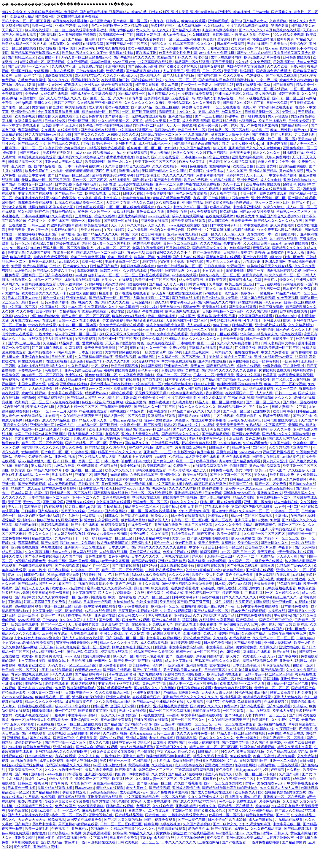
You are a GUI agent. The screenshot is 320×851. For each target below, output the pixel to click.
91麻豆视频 (74, 348)
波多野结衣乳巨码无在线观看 (167, 98)
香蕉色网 (41, 783)
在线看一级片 (64, 252)
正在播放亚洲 (146, 53)
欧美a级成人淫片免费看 (262, 57)
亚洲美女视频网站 (147, 692)
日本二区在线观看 (199, 525)
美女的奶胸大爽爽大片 (164, 633)
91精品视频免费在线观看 (106, 148)
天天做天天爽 (234, 234)
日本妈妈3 (150, 565)
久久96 (124, 139)
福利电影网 (67, 352)
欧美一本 (48, 615)
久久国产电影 (280, 443)
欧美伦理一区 (103, 143)
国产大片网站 (282, 134)
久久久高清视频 (37, 552)
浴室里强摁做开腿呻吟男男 (273, 39)
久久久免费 (25, 311)
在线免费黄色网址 (32, 80)
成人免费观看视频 (204, 211)
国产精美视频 (160, 788)
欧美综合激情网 (31, 479)
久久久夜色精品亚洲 (266, 828)
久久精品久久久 (287, 593)
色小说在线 (74, 375)
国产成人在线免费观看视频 (196, 624)
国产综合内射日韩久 (147, 80)
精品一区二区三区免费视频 (42, 443)
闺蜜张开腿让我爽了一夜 (245, 270)
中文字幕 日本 (213, 270)
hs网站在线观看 (121, 393)
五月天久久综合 (15, 425)
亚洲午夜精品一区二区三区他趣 (201, 239)
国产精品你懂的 (294, 842)
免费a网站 (297, 66)
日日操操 (28, 511)
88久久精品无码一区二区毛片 (121, 121)
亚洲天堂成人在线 (150, 211)
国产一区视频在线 (180, 656)
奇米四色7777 (65, 711)
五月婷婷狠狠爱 (60, 189)
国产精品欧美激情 (248, 642)
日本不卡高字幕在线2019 (83, 166)
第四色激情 (280, 25)
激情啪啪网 (30, 452)
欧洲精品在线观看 (257, 697)
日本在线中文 (188, 425)
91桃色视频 (243, 692)
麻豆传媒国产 (128, 715)
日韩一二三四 (286, 393)
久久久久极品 (211, 243)
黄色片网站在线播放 (192, 193)
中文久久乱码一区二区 (190, 207)
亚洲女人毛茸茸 (118, 697)
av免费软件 (276, 252)
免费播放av (182, 466)
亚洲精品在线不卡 (42, 352)
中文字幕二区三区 (22, 307)
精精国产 (18, 488)
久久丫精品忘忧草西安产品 (89, 289)
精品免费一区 (307, 84)
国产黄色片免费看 (168, 180)
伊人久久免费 (143, 202)
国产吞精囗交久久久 (172, 747)
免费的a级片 (140, 534)
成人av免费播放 (174, 35)
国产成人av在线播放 (188, 257)
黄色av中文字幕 (154, 683)
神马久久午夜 (59, 80)
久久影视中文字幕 (224, 193)
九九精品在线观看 (283, 239)
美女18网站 (244, 470)
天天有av (309, 30)
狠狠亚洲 (194, 230)
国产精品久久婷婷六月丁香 (244, 103)
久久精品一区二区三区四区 (265, 534)
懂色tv (90, 375)
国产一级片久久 (120, 162)
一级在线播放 (25, 234)
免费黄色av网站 (40, 456)
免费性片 (289, 112)
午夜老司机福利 (303, 515)
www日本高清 (142, 329)
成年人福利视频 (70, 284)
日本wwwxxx (84, 788)
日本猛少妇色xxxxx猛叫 (233, 583)
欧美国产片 (261, 720)
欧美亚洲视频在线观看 (32, 198)
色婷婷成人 (255, 75)
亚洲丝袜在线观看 (98, 774)
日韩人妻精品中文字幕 (278, 343)
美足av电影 (170, 84)
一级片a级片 (175, 665)
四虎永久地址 (274, 207)
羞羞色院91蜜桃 (303, 701)
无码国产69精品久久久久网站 (164, 171)
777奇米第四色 (230, 443)
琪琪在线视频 (170, 824)
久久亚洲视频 (78, 62)
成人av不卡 (64, 706)
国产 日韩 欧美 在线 (293, 624)
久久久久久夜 (49, 529)
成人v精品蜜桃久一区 (155, 143)
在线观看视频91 (276, 701)
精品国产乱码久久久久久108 (108, 361)
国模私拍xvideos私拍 (239, 493)
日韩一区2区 (212, 71)
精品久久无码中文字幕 (163, 121)
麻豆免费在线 (253, 275)
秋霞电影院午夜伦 (85, 80)
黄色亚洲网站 (112, 484)
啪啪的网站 (34, 683)
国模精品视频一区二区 (25, 162)
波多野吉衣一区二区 (104, 275)
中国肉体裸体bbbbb (45, 316)
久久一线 (42, 475)
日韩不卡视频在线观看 (253, 98)
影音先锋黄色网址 (49, 656)
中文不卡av (197, 547)
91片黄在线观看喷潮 (176, 611)
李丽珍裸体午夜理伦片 (206, 438)
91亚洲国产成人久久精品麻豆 (48, 420)
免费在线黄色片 (247, 352)
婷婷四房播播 (233, 593)
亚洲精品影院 (231, 697)
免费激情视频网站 (160, 193)
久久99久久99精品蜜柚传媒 (175, 189)
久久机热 (214, 411)
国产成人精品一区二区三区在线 (155, 107)
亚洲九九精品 (133, 756)
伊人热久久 (161, 30)
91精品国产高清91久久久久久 (192, 44)
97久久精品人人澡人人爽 (146, 225)
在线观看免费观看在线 (210, 466)
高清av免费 (192, 307)
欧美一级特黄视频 (162, 316)
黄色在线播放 (96, 556)
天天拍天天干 (209, 543)
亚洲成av (234, 239)
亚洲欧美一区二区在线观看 (106, 529)
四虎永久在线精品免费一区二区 (276, 189)
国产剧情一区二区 (178, 679)
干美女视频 (213, 493)
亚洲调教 (15, 602)
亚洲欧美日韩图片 (219, 765)
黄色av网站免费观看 (265, 466)
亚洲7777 (160, 139)
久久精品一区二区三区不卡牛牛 (92, 239)
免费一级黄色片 (248, 738)
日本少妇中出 (285, 316)
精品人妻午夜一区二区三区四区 (86, 316)
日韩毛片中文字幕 (28, 75)
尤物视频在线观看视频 (149, 116)
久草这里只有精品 (28, 121)
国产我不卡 (301, 202)
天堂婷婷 (216, 162)
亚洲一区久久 (211, 234)
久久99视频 (160, 534)
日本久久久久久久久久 (239, 597)
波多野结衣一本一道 (263, 234)
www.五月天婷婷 (64, 411)
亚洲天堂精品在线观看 (279, 529)
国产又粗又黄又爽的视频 (178, 66)
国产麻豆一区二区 (97, 98)
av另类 (83, 25)
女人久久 (143, 30)
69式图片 (10, 152)
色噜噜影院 (238, 466)
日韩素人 (173, 21)
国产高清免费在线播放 (274, 71)
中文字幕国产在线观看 (155, 62)
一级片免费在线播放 (267, 561)
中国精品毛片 (141, 139)
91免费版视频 (218, 139)
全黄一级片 (249, 193)
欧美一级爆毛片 (119, 257)
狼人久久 (164, 207)
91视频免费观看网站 (275, 416)
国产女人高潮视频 (168, 48)
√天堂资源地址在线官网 (295, 552)
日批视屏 (160, 647)
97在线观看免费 (30, 361)
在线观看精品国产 (144, 475)
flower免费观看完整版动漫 (187, 225)
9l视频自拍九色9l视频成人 (185, 674)
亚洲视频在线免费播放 (171, 706)
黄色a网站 (10, 98)
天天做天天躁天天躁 (100, 348)
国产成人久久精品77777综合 (195, 801)
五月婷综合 (84, 216)
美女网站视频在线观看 (122, 352)
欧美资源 (18, 470)
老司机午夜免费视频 (148, 248)
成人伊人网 (264, 393)
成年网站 (300, 779)
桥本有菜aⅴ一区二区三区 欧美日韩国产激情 (108, 388)
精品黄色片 (30, 302)
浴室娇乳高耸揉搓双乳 (101, 520)
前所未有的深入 (63, 211)
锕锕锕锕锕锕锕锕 (79, 171)
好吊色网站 (64, 388)
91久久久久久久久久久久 (197, 407)
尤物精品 (51, 416)
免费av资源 (178, 348)
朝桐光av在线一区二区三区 (162, 134)
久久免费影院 (261, 62)
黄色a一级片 (163, 543)
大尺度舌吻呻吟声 (145, 361)
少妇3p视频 (23, 103)
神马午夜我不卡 (63, 198)
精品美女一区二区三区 (249, 447)
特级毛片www (96, 393)
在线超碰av (10, 89)
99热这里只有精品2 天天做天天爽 (187, 583)
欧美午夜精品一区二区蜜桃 (284, 738)
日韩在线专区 (55, 121)
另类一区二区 (89, 461)
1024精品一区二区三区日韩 (42, 375)
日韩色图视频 (62, 357)
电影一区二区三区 (58, 606)
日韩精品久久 (222, 352)
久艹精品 (32, 797)
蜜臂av (236, 21)
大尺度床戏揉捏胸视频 (296, 375)
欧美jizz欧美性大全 (46, 810)
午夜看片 (285, 547)
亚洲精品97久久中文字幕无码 (81, 157)
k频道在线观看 (282, 107)
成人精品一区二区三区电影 (288, 683)
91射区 (275, 520)
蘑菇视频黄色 (266, 525)
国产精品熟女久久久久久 (180, 434)
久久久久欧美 (277, 66)
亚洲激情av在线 (23, 112)
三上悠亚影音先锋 (79, 125)
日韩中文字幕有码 (186, 597)
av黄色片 (162, 329)
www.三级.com (124, 62)
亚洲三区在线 (222, 520)
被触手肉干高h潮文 (136, 461)
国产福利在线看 (253, 116)
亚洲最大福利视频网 (248, 157)
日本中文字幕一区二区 (182, 379)
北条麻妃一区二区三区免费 (141, 425)
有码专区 (157, 270)
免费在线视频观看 (97, 833)
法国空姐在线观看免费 (185, 293)
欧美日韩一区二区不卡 (174, 375)
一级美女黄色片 (154, 352)
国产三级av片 (30, 152)
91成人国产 (187, 316)
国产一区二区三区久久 (263, 402)
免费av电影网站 (35, 266)
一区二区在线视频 (226, 107)
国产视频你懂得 (209, 75)
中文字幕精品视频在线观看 (248, 25)
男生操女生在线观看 (117, 280)
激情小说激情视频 (236, 189)
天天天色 (112, 343)
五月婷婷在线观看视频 (136, 184)
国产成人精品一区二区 (211, 611)
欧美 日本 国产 (191, 506)
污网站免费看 (293, 284)
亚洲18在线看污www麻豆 (274, 357)
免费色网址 (87, 48)
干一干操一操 (85, 538)
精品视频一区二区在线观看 (89, 379)
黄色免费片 (155, 593)
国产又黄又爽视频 (219, 202)
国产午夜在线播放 (59, 275)
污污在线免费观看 (42, 325)
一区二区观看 (233, 711)
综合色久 (143, 157)
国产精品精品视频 (216, 434)
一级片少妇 (149, 307)
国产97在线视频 (111, 738)
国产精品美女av (303, 25)
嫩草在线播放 (239, 361)
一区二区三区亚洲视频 (183, 39)
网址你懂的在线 (121, 30)
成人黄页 (96, 107)
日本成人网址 (22, 493)
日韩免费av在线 (90, 66)
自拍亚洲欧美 (100, 21)
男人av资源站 (278, 116)
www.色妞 (73, 656)
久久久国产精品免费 (195, 148)
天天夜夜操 (266, 552)
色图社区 (143, 806)
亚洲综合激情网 (274, 261)
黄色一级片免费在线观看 (156, 343)
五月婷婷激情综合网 (160, 388)
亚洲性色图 (265, 329)
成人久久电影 (271, 180)
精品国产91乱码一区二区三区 (148, 429)
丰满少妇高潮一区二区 (122, 261)
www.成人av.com (250, 488)
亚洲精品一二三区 (157, 452)
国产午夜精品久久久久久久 (134, 57)
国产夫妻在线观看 (165, 157)
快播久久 (287, 280)
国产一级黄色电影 (207, 252)
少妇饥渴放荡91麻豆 (194, 511)
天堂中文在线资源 (133, 711)
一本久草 (75, 307)
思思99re (113, 134)
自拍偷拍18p (113, 506)
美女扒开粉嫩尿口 (212, 579)
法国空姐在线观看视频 (258, 298)
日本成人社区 (204, 384)
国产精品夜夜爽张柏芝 (143, 71)
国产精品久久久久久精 (112, 302)
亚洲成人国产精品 (263, 171)
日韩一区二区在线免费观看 (79, 320)
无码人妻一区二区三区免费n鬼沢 (86, 57)
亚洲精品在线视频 (203, 348)
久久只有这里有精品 (212, 152)
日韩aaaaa (95, 511)
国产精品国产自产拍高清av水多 (35, 53)
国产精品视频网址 (298, 828)
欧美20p (261, 470)
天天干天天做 (233, 338)
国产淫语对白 (247, 620)
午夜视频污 (11, 379)
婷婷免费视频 (67, 838)
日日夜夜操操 (215, 266)
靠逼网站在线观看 (257, 652)
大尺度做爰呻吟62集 (84, 624)
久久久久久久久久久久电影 (145, 103)
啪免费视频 (229, 211)
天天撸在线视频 (214, 307)
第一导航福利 (150, 729)
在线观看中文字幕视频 (28, 189)
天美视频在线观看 (175, 556)
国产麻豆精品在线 (220, 366)
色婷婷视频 (211, 597)
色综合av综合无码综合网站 (103, 402)
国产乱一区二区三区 (55, 729)
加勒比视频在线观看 (34, 366)
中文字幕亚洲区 (83, 452)
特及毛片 (15, 574)
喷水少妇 (201, 57)
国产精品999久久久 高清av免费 (286, 434)
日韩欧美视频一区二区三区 (223, 311)
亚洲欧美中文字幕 (32, 175)
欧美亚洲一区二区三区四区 (156, 162)
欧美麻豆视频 (74, 148)
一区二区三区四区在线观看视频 (145, 275)
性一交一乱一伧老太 (197, 84)
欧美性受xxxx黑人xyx (259, 656)
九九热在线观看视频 (132, 152)
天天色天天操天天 (32, 819)
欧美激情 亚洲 (149, 289)
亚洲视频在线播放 (74, 384)
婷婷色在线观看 (68, 243)
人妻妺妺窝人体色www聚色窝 (37, 638)
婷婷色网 (151, 824)
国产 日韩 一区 (163, 239)
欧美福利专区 (96, 162)
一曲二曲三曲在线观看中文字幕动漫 (79, 30)
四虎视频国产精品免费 (284, 270)
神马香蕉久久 (60, 44)
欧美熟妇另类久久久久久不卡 (85, 53)
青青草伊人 (137, 810)
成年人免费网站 (277, 157)
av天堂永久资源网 (114, 534)
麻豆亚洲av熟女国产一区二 (114, 783)
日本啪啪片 (186, 343)
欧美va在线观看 (193, 21)
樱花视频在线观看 (114, 652)
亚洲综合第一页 (42, 425)
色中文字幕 (232, 243)
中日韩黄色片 (133, 438)
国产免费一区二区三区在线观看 (138, 661)
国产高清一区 (55, 39)
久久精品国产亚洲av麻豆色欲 (100, 103)
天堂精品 (226, 348)
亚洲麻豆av (80, 828)
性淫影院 (247, 71)
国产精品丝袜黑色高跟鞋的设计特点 (226, 80)
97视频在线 (277, 611)
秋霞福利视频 (139, 765)
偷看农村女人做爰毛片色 (230, 134)
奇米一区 (18, 720)
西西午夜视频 (106, 171)
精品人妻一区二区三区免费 (125, 416)
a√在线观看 (213, 293)
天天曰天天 (17, 230)
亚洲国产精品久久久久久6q (98, 234)
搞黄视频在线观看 (211, 565)
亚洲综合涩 (144, 189)
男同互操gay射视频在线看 (138, 611)
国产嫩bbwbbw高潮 (143, 66)
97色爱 (123, 348)
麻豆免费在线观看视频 (70, 21)
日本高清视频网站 (35, 216)
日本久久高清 (149, 583)
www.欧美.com (250, 452)
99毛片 (44, 670)
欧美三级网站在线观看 (183, 311)
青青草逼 (135, 98)
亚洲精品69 (195, 261)
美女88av (261, 475)
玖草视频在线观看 (162, 416)
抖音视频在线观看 (93, 411)
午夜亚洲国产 (48, 234)
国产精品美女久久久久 (210, 248)
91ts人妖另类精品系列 (68, 534)
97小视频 (208, 425)
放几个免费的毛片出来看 (259, 125)
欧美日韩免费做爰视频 (88, 257)
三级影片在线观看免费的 (144, 39)
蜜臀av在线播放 (140, 48)
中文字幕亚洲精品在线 (186, 393)
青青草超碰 (262, 248)
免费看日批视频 (249, 701)
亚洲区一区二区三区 (87, 470)
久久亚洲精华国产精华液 (77, 35)
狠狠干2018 (221, 325)
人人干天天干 (174, 71)
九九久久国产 (237, 171)
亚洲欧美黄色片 (269, 493)
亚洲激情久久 (171, 475)
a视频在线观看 (244, 230)
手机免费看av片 (183, 534)
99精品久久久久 (141, 833)
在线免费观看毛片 (219, 216)
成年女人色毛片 (61, 779)
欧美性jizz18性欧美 (291, 579)
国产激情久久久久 (275, 543)
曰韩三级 (267, 565)
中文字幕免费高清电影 (137, 375)
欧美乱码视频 (220, 207)
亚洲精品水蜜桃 (45, 847)
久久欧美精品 (78, 366)
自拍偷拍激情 (70, 311)
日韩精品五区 (242, 325)
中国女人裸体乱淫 (32, 384)
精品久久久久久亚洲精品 (44, 701)
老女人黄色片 (137, 788)
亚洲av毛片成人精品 (183, 234)
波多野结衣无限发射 (59, 152)
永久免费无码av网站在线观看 (280, 230)
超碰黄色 (289, 184)
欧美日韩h (167, 602)
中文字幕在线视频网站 (163, 638)
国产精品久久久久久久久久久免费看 (229, 370)
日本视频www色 (194, 157)
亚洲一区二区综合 (283, 760)
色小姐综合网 (230, 652)
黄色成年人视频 (291, 171)
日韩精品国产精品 (104, 266)
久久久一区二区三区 (181, 80)
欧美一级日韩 (59, 593)
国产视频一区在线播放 (121, 221)
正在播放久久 (259, 407)
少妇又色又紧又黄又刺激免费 (112, 751)
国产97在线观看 (278, 706)
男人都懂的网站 (224, 511)
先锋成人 (182, 420)
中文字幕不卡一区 (148, 384)
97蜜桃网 (164, 257)
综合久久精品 (152, 338)
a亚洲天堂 (128, 397)
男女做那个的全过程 (48, 107)
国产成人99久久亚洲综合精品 (93, 93)
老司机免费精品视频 (202, 89)
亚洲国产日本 (22, 71)
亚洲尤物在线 (290, 647)
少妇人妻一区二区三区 (113, 248)
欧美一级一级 (42, 25)
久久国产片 (309, 420)
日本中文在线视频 (254, 225)
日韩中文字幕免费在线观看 (167, 334)
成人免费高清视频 (196, 121)
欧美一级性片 (281, 130)
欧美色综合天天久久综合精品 (270, 266)
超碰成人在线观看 (110, 788)
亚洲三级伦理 (53, 502)
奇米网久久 (11, 284)
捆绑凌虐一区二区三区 (115, 538)
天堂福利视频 (124, 211)
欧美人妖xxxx (91, 230)
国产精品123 (224, 84)
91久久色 (228, 751)
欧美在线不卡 (48, 57)
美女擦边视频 (266, 93)
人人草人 (90, 620)
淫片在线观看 (291, 334)
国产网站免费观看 (246, 434)
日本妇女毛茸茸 (148, 175)
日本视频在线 (62, 475)
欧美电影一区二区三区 (19, 670)
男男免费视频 (227, 452)
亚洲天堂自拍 (245, 520)
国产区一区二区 (53, 624)
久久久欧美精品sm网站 (170, 166)
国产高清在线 (48, 511)
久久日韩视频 (199, 35)
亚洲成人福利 (213, 529)
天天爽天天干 (12, 30)
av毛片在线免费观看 (101, 611)
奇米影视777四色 (88, 75)
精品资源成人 (104, 152)
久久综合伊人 (116, 447)
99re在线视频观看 (28, 606)
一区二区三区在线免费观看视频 (130, 207)
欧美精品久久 (72, 529)
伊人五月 (220, 148)
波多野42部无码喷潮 (226, 320)
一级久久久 (107, 715)
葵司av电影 (67, 48)
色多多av (247, 293)
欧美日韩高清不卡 (125, 366)
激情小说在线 (209, 112)
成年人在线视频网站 (226, 57)
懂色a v (96, 25)
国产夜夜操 (206, 534)
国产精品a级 (175, 270)
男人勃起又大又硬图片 (223, 261)
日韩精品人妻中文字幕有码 (244, 252)
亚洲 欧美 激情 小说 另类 (216, 316)
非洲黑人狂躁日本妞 (82, 760)
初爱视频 (229, 701)
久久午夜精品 (209, 189)
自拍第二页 (260, 130)
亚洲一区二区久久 (203, 289)
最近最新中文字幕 (115, 624)
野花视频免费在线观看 (35, 202)
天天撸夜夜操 (195, 139)
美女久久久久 (39, 534)
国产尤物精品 (181, 329)
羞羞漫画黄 (33, 506)
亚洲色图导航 (218, 21)
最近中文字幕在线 (238, 357)
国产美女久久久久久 (90, 134)
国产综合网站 (115, 511)
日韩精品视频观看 (55, 525)
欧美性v (27, 656)
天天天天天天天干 (230, 425)
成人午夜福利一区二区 (236, 779)
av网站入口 (66, 425)
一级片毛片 (29, 89)
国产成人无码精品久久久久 (60, 98)
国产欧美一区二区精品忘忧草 (126, 25)
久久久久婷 (219, 479)
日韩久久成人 (12, 556)
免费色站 (32, 93)
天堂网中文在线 (118, 202)
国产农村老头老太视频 (19, 35)
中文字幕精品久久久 (100, 307)
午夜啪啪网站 (245, 765)
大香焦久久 (117, 579)
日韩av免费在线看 (90, 71)
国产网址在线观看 (302, 198)
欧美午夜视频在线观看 (263, 184)
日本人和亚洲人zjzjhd (248, 143)
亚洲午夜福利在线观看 (151, 720)
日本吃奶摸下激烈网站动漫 (76, 184)
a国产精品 (255, 48)
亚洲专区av (78, 579)
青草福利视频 (29, 130)
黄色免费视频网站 (98, 679)
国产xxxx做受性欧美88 (257, 211)
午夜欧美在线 (294, 733)
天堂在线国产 (257, 44)
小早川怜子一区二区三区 (276, 139)
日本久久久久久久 (267, 152)
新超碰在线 (101, 801)
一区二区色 (100, 366)
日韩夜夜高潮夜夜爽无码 (287, 633)
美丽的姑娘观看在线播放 (145, 320)
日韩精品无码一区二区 (262, 112)
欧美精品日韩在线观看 (92, 189)
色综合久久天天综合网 (167, 230)
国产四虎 (101, 475)
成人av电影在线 (198, 325)
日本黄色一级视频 (231, 44)
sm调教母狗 (272, 366)
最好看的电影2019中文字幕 (113, 175)
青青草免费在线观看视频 (233, 688)
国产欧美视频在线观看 (98, 130)
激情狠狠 (68, 234)
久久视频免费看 (168, 202)
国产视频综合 (204, 679)
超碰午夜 (232, 116)
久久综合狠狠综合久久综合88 (128, 166)
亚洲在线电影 (64, 747)
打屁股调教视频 (211, 488)
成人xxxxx (84, 152)
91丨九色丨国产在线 (114, 574)
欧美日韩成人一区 (192, 130)
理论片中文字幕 (248, 375)
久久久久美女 (234, 75)
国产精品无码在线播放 (185, 774)
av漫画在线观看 (296, 243)
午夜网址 (168, 688)
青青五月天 (226, 375)
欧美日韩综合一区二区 (116, 35)
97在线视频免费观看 (275, 370)
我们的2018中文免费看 (78, 543)
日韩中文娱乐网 (148, 35)
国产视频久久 (82, 302)
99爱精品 (133, 311)
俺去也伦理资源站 (217, 39)
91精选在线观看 (83, 683)
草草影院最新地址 (277, 665)
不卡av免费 (241, 198)
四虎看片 (306, 729)
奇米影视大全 (150, 75)
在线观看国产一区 (239, 393)
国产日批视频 (283, 84)
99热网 (83, 211)
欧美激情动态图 (249, 679)
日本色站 (283, 329)
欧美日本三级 (127, 729)
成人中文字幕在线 (179, 661)
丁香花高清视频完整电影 (194, 769)
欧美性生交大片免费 (261, 547)
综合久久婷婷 (105, 216)
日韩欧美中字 (53, 125)
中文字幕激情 (42, 611)
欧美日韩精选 (230, 388)
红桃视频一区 (107, 375)
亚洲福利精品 (186, 806)
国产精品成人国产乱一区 (86, 397)
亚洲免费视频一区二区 (300, 148)
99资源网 (41, 71)
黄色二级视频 (256, 438)
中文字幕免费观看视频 (99, 139)
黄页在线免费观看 (54, 89)
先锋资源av (165, 420)
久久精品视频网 (135, 270)
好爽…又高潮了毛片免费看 (45, 602)
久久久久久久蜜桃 (183, 488)
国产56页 (175, 352)
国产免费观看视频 (32, 484)
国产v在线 (266, 579)
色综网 (157, 665)
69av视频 (14, 747)
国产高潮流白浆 (67, 565)
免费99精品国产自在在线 (180, 370)
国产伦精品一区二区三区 (124, 638)
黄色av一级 (123, 679)
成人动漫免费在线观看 (203, 456)
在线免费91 (261, 479)
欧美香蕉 (270, 375)
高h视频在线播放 (24, 760)
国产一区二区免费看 (271, 484)
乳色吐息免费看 (68, 647)
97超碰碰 (89, 574)
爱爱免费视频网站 (16, 538)
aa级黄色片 (22, 270)
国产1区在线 (142, 180)
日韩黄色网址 (196, 284)
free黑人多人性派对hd (245, 420)
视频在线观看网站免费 (253, 84)
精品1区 (113, 397)
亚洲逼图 (193, 71)
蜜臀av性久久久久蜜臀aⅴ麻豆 (109, 588)
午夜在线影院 (114, 230)
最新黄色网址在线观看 (223, 257)
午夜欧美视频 (85, 338)
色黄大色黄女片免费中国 (178, 53)
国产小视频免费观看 (282, 75)
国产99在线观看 (252, 706)
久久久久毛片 (55, 289)
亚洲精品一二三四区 (220, 556)
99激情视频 (48, 35)
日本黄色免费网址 (218, 642)
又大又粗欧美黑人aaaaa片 (263, 243)
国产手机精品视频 (182, 579)
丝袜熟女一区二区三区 (35, 184)
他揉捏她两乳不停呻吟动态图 (51, 207)
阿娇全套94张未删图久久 (131, 647)
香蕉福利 (119, 810)
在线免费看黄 (62, 670)
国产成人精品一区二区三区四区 (101, 252)
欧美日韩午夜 (283, 411)
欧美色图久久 (245, 792)
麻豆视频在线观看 (71, 797)
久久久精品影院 (300, 325)
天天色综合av (170, 307)
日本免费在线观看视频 (188, 515)
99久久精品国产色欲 (34, 211)
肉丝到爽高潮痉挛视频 (219, 30)
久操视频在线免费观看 (195, 93)
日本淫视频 (74, 774)
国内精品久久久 (137, 443)
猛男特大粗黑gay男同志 (83, 506)
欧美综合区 (299, 44)
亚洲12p (146, 838)
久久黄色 (253, 833)
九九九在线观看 (62, 71)
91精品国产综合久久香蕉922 (278, 216)
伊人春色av (273, 302)
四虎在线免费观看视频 (51, 257)
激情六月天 (121, 329)
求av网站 (261, 692)
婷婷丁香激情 (289, 93)
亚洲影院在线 (197, 665)
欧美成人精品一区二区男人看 (25, 44)
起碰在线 (208, 588)
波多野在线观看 (57, 683)
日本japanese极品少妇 (126, 420)
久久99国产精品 (243, 139)
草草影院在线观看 (25, 842)
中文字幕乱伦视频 (168, 484)
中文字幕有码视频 (110, 125)
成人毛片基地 (182, 402)
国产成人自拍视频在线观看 (208, 538)
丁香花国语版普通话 (116, 407)
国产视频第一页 (117, 116)
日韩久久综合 (55, 379)
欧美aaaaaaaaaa (140, 733)
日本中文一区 (204, 375)
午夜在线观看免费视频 (203, 184)
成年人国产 (164, 447)
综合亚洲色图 (14, 407)
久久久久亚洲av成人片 (120, 75)
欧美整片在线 (189, 729)
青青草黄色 (60, 783)
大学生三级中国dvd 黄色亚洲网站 (40, 434)
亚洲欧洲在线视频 (155, 221)
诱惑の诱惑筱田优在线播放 (126, 284)
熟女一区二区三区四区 (273, 202)
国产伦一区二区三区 (288, 98)
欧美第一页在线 (241, 484)
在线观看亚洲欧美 (32, 665)
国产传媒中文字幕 (235, 742)
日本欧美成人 (59, 833)
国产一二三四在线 (209, 116)
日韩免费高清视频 (55, 302)
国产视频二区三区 (22, 57)
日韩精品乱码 (186, 738)
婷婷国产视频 (151, 366)
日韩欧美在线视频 (25, 624)
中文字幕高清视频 (283, 175)
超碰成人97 (174, 593)
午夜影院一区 (287, 729)
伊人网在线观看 (37, 30)
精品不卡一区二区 (96, 565)
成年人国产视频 (189, 388)
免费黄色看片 (247, 416)
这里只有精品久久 (162, 93)
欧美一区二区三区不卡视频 (285, 384)
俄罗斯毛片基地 (172, 261)
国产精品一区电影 (82, 39)
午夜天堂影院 (87, 738)
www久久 (21, 316)
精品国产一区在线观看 (192, 62)
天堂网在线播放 (121, 53)
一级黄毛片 (290, 361)
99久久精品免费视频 (289, 35)
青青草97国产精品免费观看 (240, 461)
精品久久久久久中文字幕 (119, 642)
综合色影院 (120, 801)
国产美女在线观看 (243, 307)
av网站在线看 (64, 466)
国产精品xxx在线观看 (194, 416)
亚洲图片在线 (126, 143)
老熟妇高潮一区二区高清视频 (42, 62)
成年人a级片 (61, 552)
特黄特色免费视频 (137, 198)
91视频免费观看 (113, 525)
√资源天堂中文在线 (130, 593)
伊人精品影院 (41, 466)
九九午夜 (157, 21)
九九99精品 (64, 538)
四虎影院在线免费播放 (206, 171)
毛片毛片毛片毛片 (120, 157)
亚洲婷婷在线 (277, 143)
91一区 (225, 552)
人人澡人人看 (287, 556)
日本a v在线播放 (111, 39)
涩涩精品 (9, 520)
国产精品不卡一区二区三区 (110, 298)
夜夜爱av (61, 633)
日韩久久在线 (133, 193)
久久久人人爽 (89, 756)
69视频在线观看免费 (88, 44)
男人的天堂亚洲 (63, 66)
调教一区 (78, 221)
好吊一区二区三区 (48, 280)
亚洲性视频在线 (101, 815)
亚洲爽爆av (26, 520)
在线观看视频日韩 (115, 80)
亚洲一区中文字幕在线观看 (95, 606)
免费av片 (210, 633)
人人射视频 (195, 701)
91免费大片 (160, 515)
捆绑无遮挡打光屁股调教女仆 (60, 520)
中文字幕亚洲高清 (247, 207)
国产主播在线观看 (85, 525)
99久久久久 (187, 112)
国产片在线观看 (255, 257)
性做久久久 (298, 21)
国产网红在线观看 (135, 515)
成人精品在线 (164, 838)
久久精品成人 (215, 25)
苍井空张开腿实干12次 (203, 570)
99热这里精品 (128, 307)
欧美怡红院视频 (96, 225)
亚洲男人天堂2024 (57, 438)
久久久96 (308, 93)
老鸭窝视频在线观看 (151, 470)
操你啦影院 (242, 39)
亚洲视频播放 (88, 466)
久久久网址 (200, 479)
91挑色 (35, 248)
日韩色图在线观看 (297, 57)
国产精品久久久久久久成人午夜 (278, 221)
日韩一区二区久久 (292, 525)
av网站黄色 (291, 456)
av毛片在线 (108, 184)
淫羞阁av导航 (101, 62)
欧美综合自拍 (243, 166)
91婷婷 (95, 733)
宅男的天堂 (236, 397)
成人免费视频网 (189, 25)
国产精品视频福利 (51, 397)
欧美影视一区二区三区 (19, 729)
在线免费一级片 (140, 525)
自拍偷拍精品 (124, 602)
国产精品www (143, 701)
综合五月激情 (25, 84)
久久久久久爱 (70, 620)
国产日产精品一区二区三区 (127, 44)
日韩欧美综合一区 (53, 579)
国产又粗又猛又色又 (210, 810)
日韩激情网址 (223, 35)
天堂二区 (10, 479)
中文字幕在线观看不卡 (135, 130)
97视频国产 (236, 266)
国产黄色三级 (163, 461)
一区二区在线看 (205, 329)
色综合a (264, 35)
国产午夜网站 (288, 656)
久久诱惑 (48, 130)
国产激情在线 (126, 769)
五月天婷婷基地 (302, 103)
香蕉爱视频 (214, 393)
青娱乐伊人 (135, 252)
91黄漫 (16, 266)
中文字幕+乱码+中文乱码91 (99, 198)
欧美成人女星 (246, 35)
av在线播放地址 (153, 715)
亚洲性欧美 (262, 411)
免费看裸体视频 (202, 334)
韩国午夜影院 (157, 411)
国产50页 (28, 397)
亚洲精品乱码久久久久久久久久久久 (193, 338)
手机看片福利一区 (259, 593)
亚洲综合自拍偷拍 (297, 180)
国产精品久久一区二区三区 (155, 407)
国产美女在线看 (147, 84)
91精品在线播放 (223, 180)
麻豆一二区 (206, 343)
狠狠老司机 (289, 234)
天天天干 (173, 125)
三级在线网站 (209, 842)
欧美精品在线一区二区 (53, 697)
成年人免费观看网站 (188, 216)
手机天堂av (279, 44)
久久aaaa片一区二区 (254, 511)
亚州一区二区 (32, 148)
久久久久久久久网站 (178, 175)
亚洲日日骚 (235, 438)
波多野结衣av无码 (16, 593)
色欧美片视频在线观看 (180, 552)
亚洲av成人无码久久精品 (234, 93)
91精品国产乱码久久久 (175, 57)
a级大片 (275, 257)
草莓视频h (190, 620)
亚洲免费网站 (248, 180)
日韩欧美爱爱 (299, 121)
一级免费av (265, 293)
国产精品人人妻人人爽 (166, 284)
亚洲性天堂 (289, 679)
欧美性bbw (170, 506)
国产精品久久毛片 (186, 30)
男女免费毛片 (305, 134)
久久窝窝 (158, 774)
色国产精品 (142, 760)
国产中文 (9, 139)
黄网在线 (137, 348)
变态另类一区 (22, 166)
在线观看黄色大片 (170, 89)
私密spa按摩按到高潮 (63, 574)
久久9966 (120, 98)
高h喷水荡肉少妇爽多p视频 (212, 98)
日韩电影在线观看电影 (281, 420)
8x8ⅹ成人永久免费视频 (217, 53)
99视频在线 (50, 679)
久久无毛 (193, 270)
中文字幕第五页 (274, 425)
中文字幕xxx (179, 302)
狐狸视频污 (209, 552)
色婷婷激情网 (240, 248)
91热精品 (253, 425)
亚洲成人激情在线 (83, 293)
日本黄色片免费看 (297, 289)
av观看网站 (248, 121)
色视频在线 (199, 166)
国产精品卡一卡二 (69, 193)
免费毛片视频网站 (210, 175)
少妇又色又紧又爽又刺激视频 (122, 334)
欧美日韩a (39, 593)
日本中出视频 (176, 438)
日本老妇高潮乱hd (246, 665)
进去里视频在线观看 (117, 84)
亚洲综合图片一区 (152, 397)
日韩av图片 (100, 706)
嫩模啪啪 (188, 606)
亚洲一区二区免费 (169, 184)
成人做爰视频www (134, 792)
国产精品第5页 (272, 670)
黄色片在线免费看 (116, 497)
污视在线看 (115, 71)
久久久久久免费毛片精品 (234, 525)
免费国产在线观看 (126, 379)
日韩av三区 (36, 225)
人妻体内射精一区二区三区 (187, 320)
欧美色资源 (306, 588)
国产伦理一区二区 (16, 107)
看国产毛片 (168, 112)
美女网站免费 (247, 647)
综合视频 (82, 706)
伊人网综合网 (270, 289)
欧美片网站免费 (282, 475)
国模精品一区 (32, 275)
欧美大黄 (262, 806)
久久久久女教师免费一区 (57, 597)
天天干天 (231, 71)
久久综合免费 (162, 765)
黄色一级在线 (53, 298)
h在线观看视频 (56, 361)
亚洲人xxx (92, 84)
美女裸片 (216, 357)
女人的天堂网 (137, 230)
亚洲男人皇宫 (306, 280)
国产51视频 (49, 543)
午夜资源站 (53, 148)
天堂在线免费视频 (197, 638)
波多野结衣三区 (163, 25)
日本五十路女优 (258, 338)
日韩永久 (112, 515)
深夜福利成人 (141, 543)
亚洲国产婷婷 (65, 25)
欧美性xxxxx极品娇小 (129, 316)
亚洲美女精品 (77, 298)
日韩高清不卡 (284, 62)
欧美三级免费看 (271, 307)
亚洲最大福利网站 (132, 216)
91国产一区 (41, 411)
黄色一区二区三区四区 (90, 180)
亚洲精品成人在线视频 (79, 629)
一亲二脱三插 (267, 80)
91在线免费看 (241, 756)
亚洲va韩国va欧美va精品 (83, 370)
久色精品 (50, 343)
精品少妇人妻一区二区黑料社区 (107, 243)
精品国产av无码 (26, 525)
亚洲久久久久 (287, 570)
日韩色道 (21, 466)
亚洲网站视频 (115, 66)
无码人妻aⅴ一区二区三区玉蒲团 (26, 21)
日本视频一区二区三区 (69, 329)
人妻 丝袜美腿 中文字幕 (151, 298)
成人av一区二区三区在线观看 (79, 724)
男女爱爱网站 (306, 475)
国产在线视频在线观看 (133, 293)
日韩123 (114, 193)
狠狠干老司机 (122, 189)
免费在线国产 (59, 221)
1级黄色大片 (245, 216)
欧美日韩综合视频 (250, 751)
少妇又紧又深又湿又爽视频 (59, 112)
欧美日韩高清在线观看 (225, 674)
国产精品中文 (25, 597)
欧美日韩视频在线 (272, 121)
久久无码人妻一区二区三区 (273, 638)
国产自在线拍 (152, 379)
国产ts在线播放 (285, 652)
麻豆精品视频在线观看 (283, 30)
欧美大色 (238, 48)
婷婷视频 (278, 769)
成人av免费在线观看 (134, 606)
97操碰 (263, 107)
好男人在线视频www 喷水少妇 (48, 134)
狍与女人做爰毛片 (192, 162)
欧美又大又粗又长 (119, 470)
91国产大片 (130, 234)
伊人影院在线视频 (59, 338)
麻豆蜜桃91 (28, 98)
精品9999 (300, 130)
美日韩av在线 (165, 130)
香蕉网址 (228, 543)
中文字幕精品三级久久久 (147, 579)
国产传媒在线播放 (166, 620)
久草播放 (216, 284)
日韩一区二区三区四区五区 (121, 824)
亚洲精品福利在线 (293, 166)
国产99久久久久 (251, 30)
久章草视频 (278, 21)
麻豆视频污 (181, 479)
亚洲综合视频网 (197, 352)
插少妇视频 (48, 48)
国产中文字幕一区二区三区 (231, 475)
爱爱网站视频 (93, 343)
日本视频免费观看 (294, 311)
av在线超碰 (251, 261)
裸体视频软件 (303, 370)
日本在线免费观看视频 (59, 488)
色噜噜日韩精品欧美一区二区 (180, 266)
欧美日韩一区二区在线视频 (223, 729)
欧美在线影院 (21, 257)
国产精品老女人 (255, 21)
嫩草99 (230, 488)
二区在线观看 (227, 334)
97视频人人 (73, 84)
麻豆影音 (106, 293)
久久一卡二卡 (233, 184)
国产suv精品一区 (83, 89)
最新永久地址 (59, 661)
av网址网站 (230, 125)
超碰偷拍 (9, 202)
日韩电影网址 (219, 198)
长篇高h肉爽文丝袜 (292, 792)
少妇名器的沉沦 (74, 792)
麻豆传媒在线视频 (186, 298)
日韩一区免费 (277, 103)
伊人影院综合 (218, 221)
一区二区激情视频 (69, 611)
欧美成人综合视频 (40, 407)
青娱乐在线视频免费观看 (172, 198)
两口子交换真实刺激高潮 (245, 66)
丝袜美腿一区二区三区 (144, 148)
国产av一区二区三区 (134, 239)
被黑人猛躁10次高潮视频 (207, 561)
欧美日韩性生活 (153, 234)
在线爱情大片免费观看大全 (59, 116)
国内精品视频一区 (132, 93)
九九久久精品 (230, 89)
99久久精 (241, 62)
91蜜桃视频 (192, 633)
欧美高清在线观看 (172, 828)
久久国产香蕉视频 (188, 783)
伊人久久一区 (123, 656)
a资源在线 (117, 311)
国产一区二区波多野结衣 (223, 783)
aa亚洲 (53, 384)
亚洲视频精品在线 (272, 724)
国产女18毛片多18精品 (254, 53)
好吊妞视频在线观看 (48, 348)
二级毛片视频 (222, 602)
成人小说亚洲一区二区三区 (76, 334)
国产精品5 (22, 824)
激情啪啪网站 (220, 166)
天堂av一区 (32, 502)
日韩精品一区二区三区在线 (229, 130)
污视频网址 (94, 284)
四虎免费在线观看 (59, 75)
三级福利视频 (78, 733)
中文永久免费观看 (112, 48)
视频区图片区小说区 (279, 452)
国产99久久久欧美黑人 (190, 429)
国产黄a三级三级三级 (24, 343)
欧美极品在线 (76, 107)
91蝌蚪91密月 (251, 797)
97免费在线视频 (289, 583)
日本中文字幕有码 (224, 225)
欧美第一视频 (145, 257)
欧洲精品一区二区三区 (32, 402)
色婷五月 (231, 293)
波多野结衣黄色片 (65, 230)
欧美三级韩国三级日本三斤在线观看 (253, 284)
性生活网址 (252, 320)
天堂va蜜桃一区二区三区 (64, 479)
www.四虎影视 (159, 216)
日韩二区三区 (65, 103)
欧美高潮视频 (25, 116)
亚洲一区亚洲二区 (82, 121)
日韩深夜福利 (142, 302)
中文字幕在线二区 (52, 307)
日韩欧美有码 (216, 280)
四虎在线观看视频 (236, 456)
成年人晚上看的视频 (179, 75)
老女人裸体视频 (161, 738)
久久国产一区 (101, 211)
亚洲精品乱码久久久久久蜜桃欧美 (194, 103)
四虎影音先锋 (266, 166)
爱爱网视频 (56, 733)
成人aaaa (271, 48)
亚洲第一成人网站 (42, 261)
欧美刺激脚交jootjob (121, 488)
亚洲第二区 (155, 438)
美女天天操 (296, 252)
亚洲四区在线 (105, 615)
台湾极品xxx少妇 (88, 670)
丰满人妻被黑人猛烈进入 (238, 289)
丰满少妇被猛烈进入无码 (238, 624)
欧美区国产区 (46, 311)
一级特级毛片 (92, 515)
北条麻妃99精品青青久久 (259, 334)
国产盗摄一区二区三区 (130, 21)
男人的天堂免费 (40, 388)
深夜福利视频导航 (28, 239)
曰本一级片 (110, 461)
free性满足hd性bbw (279, 488)
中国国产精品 (193, 202)
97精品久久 (305, 39)
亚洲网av (282, 515)
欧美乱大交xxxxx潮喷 (296, 80)
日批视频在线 (218, 48)
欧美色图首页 (92, 116)
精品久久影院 (244, 497)
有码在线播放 (240, 638)
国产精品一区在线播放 (35, 139)
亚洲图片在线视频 (28, 39)
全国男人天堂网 (122, 706)
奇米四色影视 (113, 320)
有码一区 (200, 198)
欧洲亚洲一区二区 (165, 606)
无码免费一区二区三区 (150, 502)
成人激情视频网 (14, 329)
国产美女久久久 (75, 266)
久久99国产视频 (38, 252)
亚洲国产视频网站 (153, 488)
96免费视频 (46, 724)
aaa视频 (80, 275)
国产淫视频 (261, 134)
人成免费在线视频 (54, 93)
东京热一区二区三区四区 (77, 325)
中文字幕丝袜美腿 (32, 661)
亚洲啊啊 (176, 139)
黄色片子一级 (38, 230)
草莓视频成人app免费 (245, 280)
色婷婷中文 (235, 175)
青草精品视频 (126, 357)
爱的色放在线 (18, 810)
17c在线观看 (53, 506)
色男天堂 (249, 107)
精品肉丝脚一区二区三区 (100, 112)
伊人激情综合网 (196, 134)
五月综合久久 (69, 261)
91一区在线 (19, 248)
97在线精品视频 (250, 302)
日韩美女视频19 (212, 66)
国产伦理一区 (109, 620)
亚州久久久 (43, 103)
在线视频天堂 (68, 130)
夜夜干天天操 (222, 62)
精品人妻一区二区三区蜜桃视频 (219, 402)
